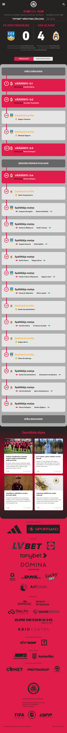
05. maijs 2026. (18, 471)
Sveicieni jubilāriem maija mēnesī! (46, 494)
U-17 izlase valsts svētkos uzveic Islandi (48, 457)
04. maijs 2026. (48, 471)
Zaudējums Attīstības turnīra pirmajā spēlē (17, 494)
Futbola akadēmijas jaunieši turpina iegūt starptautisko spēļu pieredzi (16, 458)
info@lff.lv (31, 706)
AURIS (62, 726)
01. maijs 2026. (48, 508)
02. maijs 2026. (18, 508)
